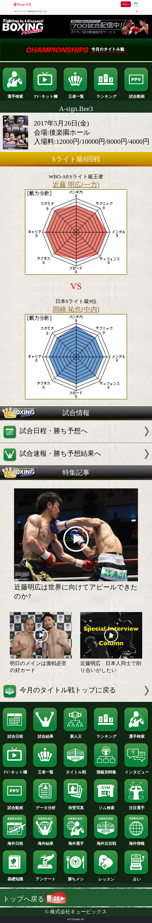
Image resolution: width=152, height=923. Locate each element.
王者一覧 (76, 94)
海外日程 (15, 841)
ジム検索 (106, 806)
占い (137, 877)
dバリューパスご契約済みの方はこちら (30, 11)
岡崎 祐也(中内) (76, 309)
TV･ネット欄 (45, 94)
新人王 (76, 734)
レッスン (106, 877)
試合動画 (137, 94)
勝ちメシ (76, 877)
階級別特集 (106, 770)
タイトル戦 (76, 770)
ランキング (106, 94)
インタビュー (137, 770)
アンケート (45, 877)
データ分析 (45, 806)
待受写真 (76, 806)
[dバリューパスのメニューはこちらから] (135, 5)
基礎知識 (15, 877)
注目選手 (137, 806)
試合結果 (45, 734)
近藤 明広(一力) (76, 184)
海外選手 (76, 841)
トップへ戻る (34, 899)
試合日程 (15, 734)
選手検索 (15, 94)
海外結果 (45, 841)
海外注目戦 (106, 841)
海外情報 (137, 841)
